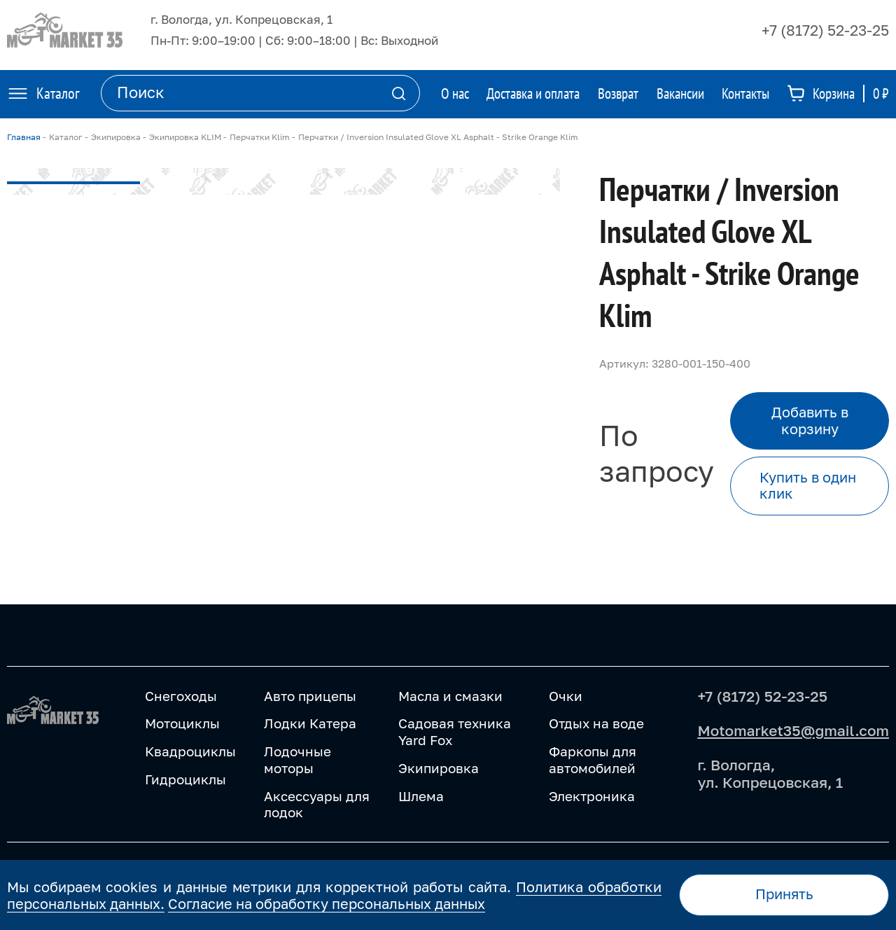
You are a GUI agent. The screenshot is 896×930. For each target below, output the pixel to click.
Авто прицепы (310, 696)
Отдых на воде (596, 723)
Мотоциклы (182, 723)
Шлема (421, 796)
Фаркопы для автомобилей (592, 759)
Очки (565, 696)
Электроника (592, 796)
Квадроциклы (190, 751)
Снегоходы (181, 696)
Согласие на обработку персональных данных (326, 903)
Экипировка (438, 768)
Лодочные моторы (297, 759)
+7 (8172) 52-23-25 (825, 30)
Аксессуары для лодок (317, 804)
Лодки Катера (310, 723)
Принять (784, 894)
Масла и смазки (450, 696)
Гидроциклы (185, 779)
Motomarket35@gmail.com (793, 730)
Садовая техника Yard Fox (454, 731)
